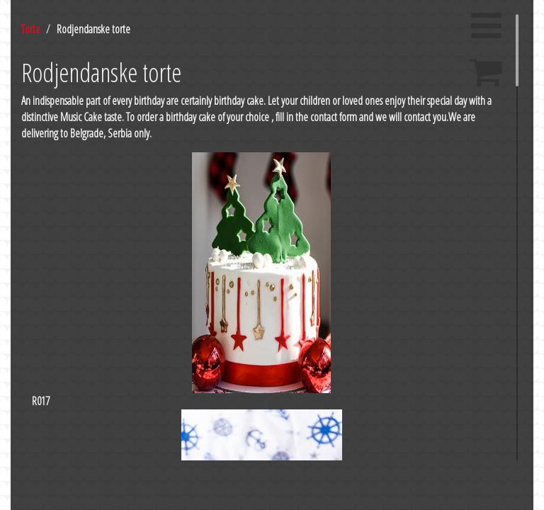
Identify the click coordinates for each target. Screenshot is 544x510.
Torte (30, 29)
